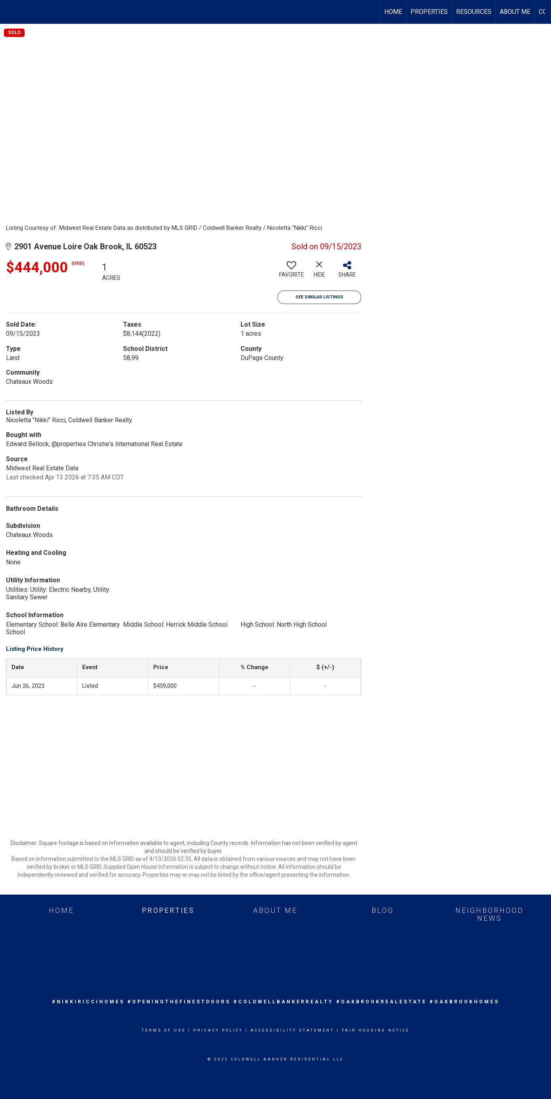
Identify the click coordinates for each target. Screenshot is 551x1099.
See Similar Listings (319, 297)
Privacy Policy (218, 1030)
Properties (429, 11)
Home (393, 11)
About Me (515, 11)
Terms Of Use (164, 1030)
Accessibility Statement (292, 1030)
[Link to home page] (10, 12)
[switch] (291, 272)
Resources (473, 11)
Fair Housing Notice (376, 1030)
